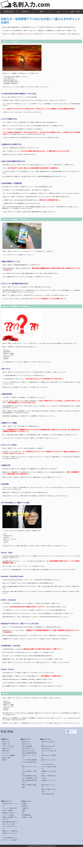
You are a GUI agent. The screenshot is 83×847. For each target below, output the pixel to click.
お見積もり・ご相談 (27, 817)
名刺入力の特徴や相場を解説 (29, 753)
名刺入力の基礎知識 (27, 746)
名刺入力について (26, 744)
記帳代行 (4, 760)
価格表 (41, 11)
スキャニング (5, 753)
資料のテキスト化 (6, 748)
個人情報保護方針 (26, 815)
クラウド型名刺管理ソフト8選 (29, 778)
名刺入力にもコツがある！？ (29, 751)
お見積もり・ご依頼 (74, 11)
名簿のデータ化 (6, 744)
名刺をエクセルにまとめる (48, 746)
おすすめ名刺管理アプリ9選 (29, 776)
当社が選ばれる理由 (8, 11)
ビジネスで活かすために (47, 764)
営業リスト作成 (6, 757)
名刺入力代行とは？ (46, 748)
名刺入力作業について (27, 748)
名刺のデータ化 (6, 741)
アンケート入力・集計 (8, 746)
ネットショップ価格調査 (8, 755)
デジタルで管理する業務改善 (29, 760)
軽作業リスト (25, 806)
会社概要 (24, 803)
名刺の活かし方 (26, 741)
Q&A (58, 11)
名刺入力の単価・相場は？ (48, 794)
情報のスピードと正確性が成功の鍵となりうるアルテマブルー (9, 833)
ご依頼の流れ (25, 11)
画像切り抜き (5, 751)
